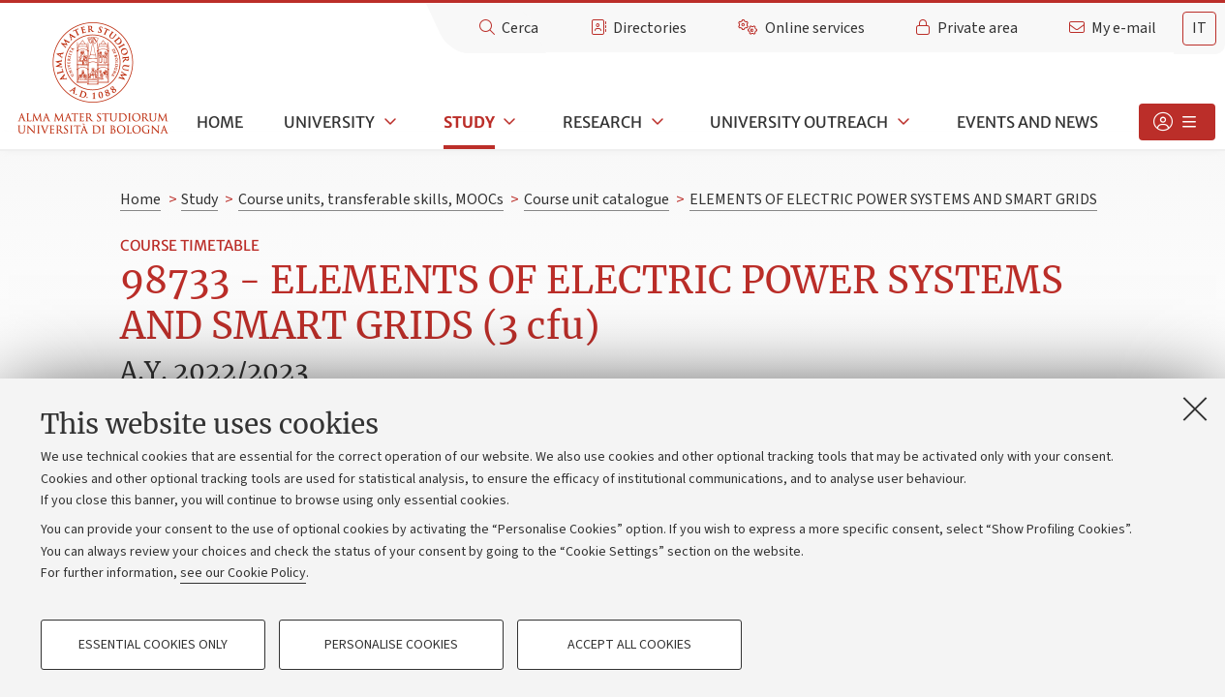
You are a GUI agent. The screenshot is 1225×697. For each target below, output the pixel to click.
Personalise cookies (391, 644)
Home (220, 122)
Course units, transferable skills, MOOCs (371, 199)
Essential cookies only (153, 644)
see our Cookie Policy (243, 573)
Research (602, 122)
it (1199, 28)
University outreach (799, 122)
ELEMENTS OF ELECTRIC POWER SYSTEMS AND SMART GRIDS (893, 199)
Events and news (1027, 122)
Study (469, 122)
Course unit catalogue (596, 199)
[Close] (1194, 408)
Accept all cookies (629, 644)
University (329, 122)
